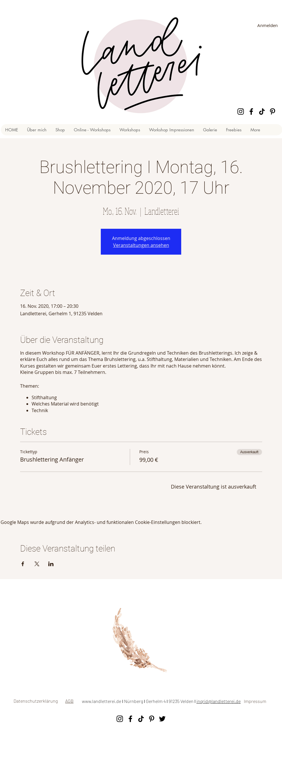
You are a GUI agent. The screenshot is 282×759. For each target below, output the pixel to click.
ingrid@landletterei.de (218, 701)
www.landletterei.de (101, 701)
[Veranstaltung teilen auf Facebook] (23, 564)
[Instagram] (240, 111)
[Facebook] (251, 111)
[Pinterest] (272, 111)
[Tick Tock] (262, 111)
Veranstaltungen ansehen (141, 245)
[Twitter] (162, 718)
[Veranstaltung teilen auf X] (37, 564)
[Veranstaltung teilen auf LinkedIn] (51, 564)
